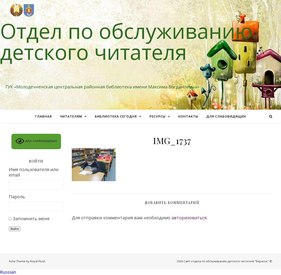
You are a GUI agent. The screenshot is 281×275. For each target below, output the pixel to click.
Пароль (17, 197)
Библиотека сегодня (116, 116)
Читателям (71, 116)
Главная (43, 116)
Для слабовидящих (226, 116)
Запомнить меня (31, 218)
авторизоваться (189, 218)
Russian (8, 272)
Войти (15, 228)
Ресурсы (158, 116)
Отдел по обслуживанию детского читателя (126, 41)
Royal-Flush (37, 261)
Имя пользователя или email (33, 172)
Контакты (188, 116)
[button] (140, 272)
